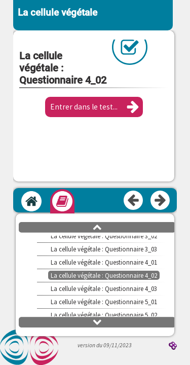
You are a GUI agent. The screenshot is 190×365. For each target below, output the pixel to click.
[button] (94, 107)
